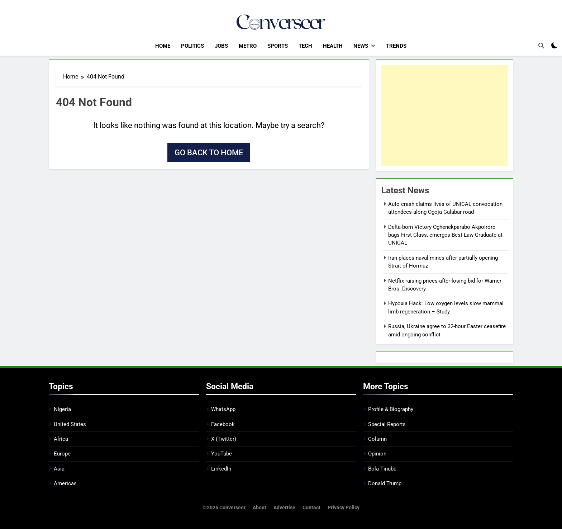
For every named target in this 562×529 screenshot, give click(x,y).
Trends (396, 46)
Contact (311, 507)
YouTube (221, 453)
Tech (305, 46)
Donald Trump (384, 483)
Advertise (284, 507)
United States (70, 424)
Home (162, 46)
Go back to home (209, 152)
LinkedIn (221, 468)
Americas (65, 483)
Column (377, 438)
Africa (61, 438)
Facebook (223, 424)
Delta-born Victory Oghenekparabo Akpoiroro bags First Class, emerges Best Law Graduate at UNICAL (445, 234)
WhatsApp (223, 409)
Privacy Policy (343, 507)
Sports (277, 46)
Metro (248, 46)
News (360, 46)
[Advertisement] (444, 115)
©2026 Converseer (224, 507)
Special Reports (387, 424)
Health (333, 46)
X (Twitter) (223, 438)
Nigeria (62, 409)
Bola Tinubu (382, 468)
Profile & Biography (390, 409)
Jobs (221, 46)
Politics (192, 46)
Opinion (377, 453)
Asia (59, 468)
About (259, 507)
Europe (62, 453)
